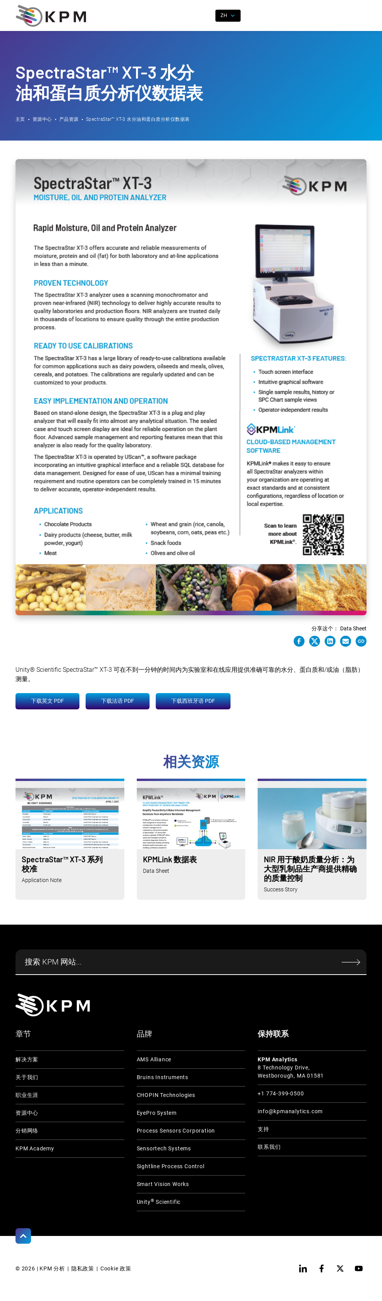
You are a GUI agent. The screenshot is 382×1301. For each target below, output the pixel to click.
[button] (360, 16)
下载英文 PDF (47, 701)
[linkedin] (303, 1268)
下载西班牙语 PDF (193, 701)
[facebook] (321, 1268)
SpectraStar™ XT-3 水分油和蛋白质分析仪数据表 (138, 119)
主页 (20, 119)
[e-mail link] (345, 641)
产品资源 (69, 119)
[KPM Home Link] (52, 1005)
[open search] (205, 16)
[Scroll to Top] (23, 1236)
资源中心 (42, 119)
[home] (51, 16)
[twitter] (340, 1268)
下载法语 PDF (117, 701)
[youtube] (359, 1268)
